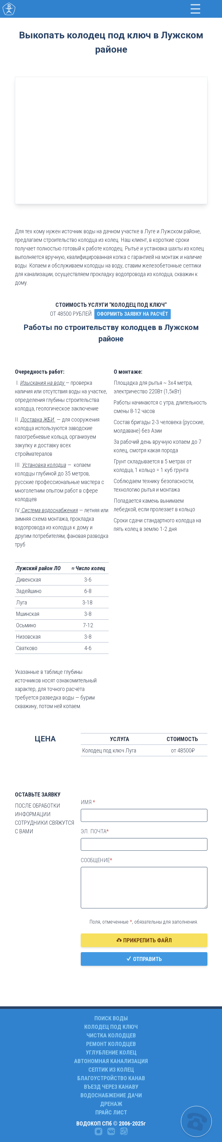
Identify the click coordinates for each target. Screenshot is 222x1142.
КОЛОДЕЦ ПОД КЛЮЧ (111, 1026)
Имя (87, 802)
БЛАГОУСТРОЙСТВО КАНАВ (111, 1078)
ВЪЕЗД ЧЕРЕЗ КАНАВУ (111, 1086)
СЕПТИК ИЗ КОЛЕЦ (111, 1069)
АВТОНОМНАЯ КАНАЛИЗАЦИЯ (111, 1061)
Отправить (144, 959)
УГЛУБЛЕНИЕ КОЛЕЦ (111, 1052)
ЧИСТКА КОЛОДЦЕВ (111, 1035)
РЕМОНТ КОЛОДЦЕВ (111, 1044)
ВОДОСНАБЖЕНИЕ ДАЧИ (111, 1095)
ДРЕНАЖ (111, 1103)
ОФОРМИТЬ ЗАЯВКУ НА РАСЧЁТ (132, 314)
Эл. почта (93, 831)
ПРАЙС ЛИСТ (111, 1112)
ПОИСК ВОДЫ (111, 1018)
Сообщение (95, 860)
